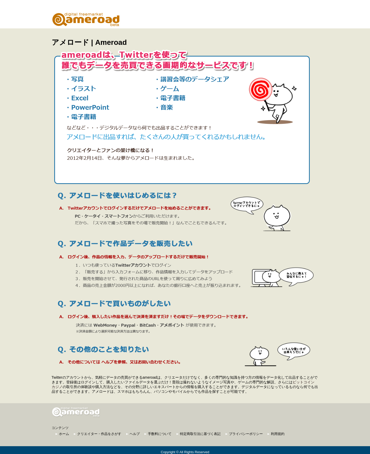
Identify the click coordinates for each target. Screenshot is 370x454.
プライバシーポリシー (244, 434)
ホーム (62, 434)
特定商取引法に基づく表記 (199, 434)
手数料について (158, 434)
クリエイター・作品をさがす (97, 434)
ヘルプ (133, 434)
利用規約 (276, 434)
